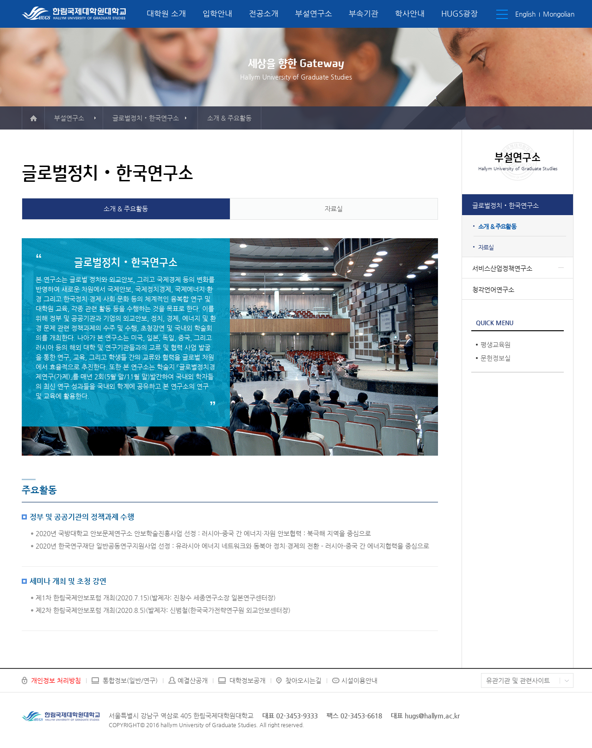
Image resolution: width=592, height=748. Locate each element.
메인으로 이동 (33, 118)
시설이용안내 (359, 680)
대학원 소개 (166, 13)
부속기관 (363, 13)
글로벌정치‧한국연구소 (505, 205)
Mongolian (558, 14)
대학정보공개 (247, 680)
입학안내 (217, 13)
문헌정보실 (496, 358)
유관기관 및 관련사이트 (518, 680)
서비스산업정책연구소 (502, 268)
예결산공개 (193, 680)
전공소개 (263, 13)
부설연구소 (313, 13)
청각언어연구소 (493, 289)
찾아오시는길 (303, 680)
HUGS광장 (459, 13)
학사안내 (410, 13)
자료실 (486, 247)
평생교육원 (496, 344)
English (525, 14)
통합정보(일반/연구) (130, 680)
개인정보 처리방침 (56, 680)
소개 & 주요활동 (497, 226)
